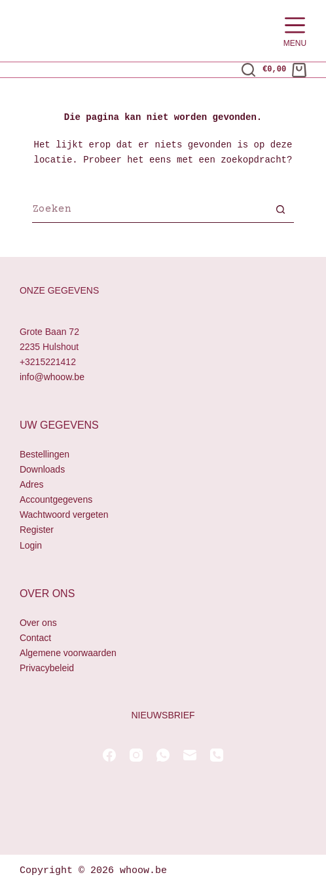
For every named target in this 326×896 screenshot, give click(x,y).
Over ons (38, 622)
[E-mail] (189, 755)
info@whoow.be (52, 377)
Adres (32, 484)
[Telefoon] (216, 755)
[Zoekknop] (281, 211)
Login (31, 545)
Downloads (42, 469)
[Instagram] (136, 755)
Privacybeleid (47, 668)
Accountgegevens (56, 500)
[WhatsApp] (163, 755)
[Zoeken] (248, 70)
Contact (35, 638)
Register (37, 530)
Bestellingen (44, 454)
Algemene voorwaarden (68, 653)
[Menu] (294, 31)
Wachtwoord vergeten (64, 515)
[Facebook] (109, 755)
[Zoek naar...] (150, 211)
